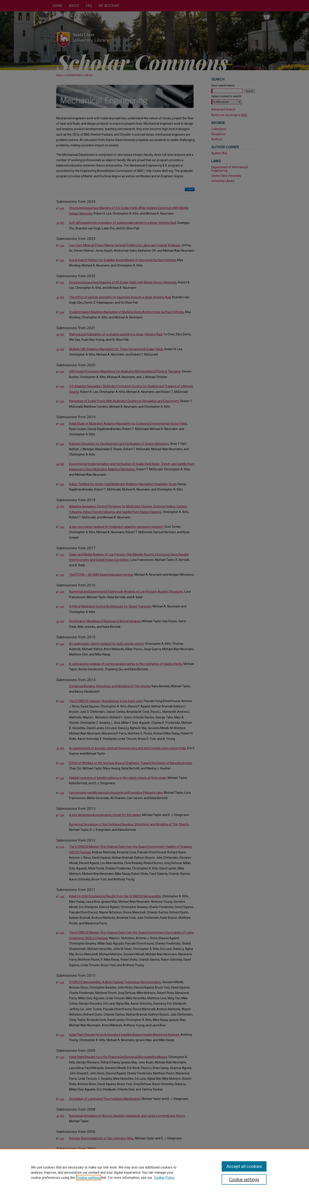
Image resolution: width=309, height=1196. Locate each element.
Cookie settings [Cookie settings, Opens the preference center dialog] (244, 1179)
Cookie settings (88, 1178)
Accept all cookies (244, 1166)
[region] (154, 1172)
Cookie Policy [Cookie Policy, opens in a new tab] (164, 1178)
